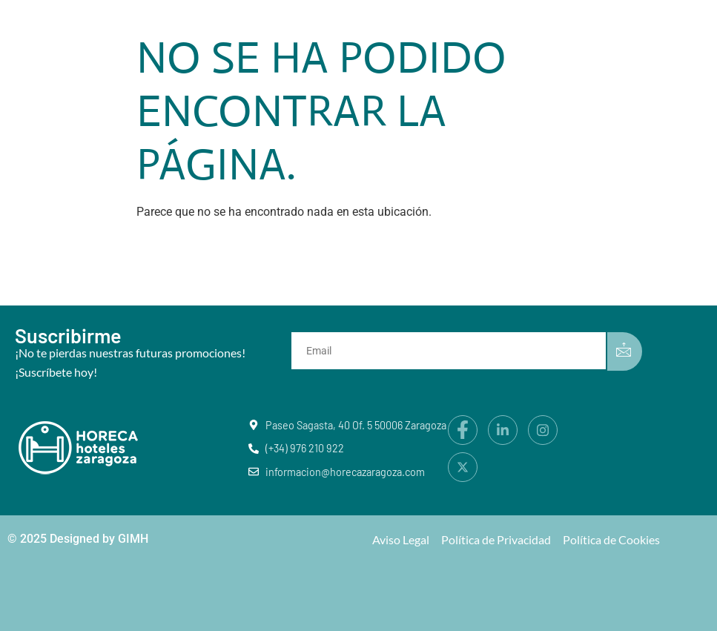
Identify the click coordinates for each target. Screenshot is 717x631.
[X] (463, 467)
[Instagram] (543, 430)
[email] (451, 351)
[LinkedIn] (503, 430)
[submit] (625, 351)
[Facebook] (463, 430)
